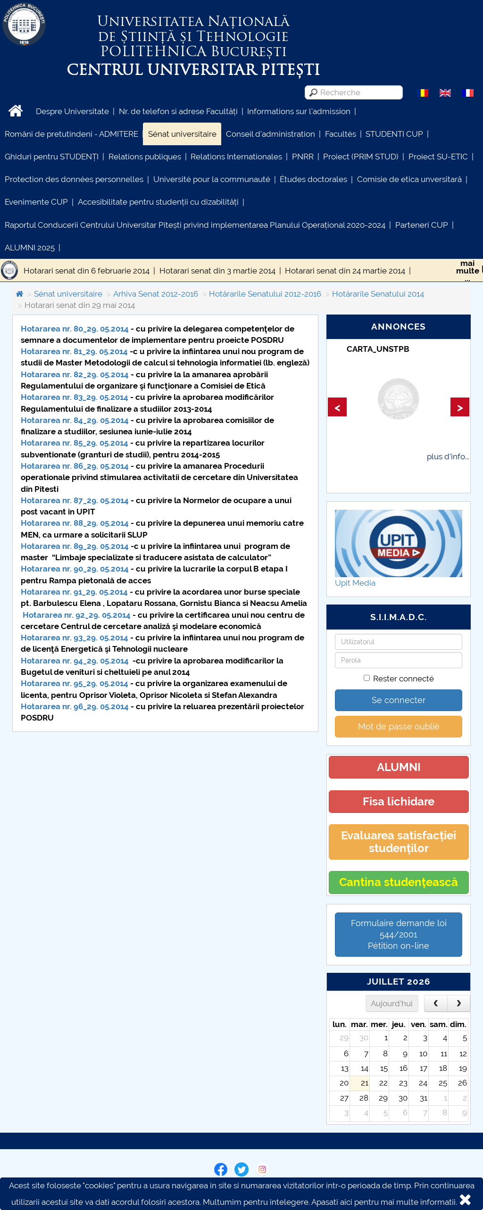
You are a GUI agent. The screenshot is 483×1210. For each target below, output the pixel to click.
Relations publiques (144, 156)
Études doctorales (313, 179)
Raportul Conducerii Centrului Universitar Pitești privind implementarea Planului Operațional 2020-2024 (195, 225)
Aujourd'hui (392, 1003)
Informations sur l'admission (298, 111)
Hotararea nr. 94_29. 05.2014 (75, 660)
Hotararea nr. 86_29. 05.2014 (75, 466)
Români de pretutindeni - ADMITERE (71, 134)
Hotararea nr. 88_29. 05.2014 (76, 523)
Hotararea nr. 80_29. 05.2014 (75, 328)
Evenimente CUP (36, 202)
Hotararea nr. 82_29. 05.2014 (75, 374)
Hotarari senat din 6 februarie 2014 (87, 270)
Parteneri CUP (421, 225)
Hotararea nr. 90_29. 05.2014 (75, 568)
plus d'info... (448, 456)
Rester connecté (399, 678)
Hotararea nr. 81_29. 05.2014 (74, 351)
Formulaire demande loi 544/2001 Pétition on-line (399, 934)
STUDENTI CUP (394, 134)
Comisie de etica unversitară (409, 179)
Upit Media (355, 583)
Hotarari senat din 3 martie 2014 (217, 270)
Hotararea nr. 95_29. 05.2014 (74, 683)
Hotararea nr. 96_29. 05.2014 (75, 706)
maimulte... (467, 270)
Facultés (340, 134)
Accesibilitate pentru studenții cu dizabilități (158, 202)
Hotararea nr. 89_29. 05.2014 (75, 546)
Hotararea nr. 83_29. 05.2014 (74, 397)
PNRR (303, 156)
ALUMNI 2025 (30, 247)
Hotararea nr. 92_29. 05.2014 (77, 615)
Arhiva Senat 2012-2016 (155, 293)
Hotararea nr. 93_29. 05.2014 (74, 637)
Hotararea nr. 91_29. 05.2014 (74, 592)
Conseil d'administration (270, 134)
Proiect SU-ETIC (438, 156)
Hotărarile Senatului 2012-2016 (265, 293)
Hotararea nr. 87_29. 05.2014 (75, 500)
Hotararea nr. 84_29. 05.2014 (75, 420)
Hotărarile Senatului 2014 (378, 293)
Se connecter (398, 700)
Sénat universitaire (182, 134)
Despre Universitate (72, 111)
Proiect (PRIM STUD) (361, 156)
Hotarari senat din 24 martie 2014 (345, 270)
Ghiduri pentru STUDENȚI (52, 156)
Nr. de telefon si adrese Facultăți (178, 111)
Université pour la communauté (211, 179)
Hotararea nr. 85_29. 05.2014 (74, 443)
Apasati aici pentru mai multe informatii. (384, 1202)
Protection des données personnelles (74, 179)
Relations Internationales (236, 156)
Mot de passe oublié (399, 726)
